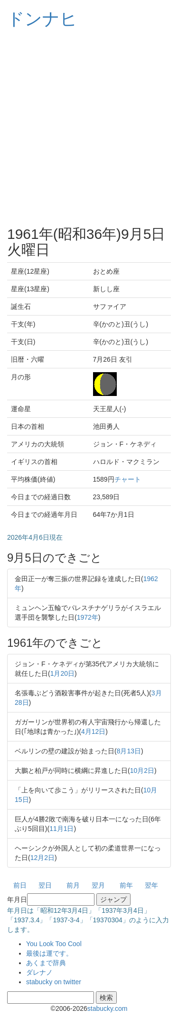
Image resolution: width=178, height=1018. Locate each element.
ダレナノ (39, 972)
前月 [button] (73, 885)
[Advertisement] (89, 127)
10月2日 (142, 770)
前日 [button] (20, 885)
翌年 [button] (151, 885)
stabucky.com (107, 1008)
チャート (127, 479)
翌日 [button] (45, 885)
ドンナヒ (42, 19)
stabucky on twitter (53, 982)
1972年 (87, 617)
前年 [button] (126, 885)
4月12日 (93, 731)
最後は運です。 (49, 953)
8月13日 (129, 751)
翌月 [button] (98, 885)
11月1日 (61, 828)
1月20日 (62, 673)
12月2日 (42, 857)
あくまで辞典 (46, 963)
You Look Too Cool (54, 944)
